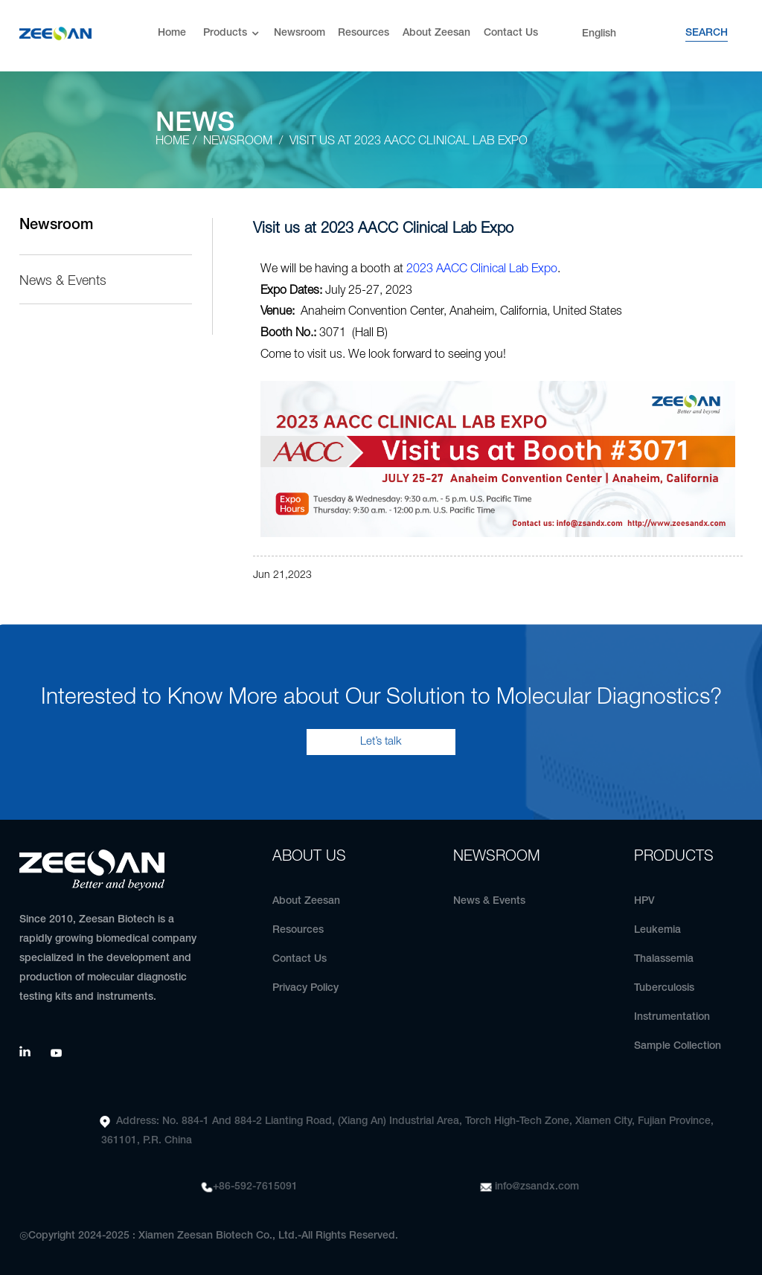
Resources (363, 33)
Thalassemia (664, 959)
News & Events (62, 281)
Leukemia (657, 930)
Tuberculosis (664, 988)
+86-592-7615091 (255, 1187)
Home (172, 33)
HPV (644, 901)
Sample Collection (677, 1046)
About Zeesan (436, 33)
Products (232, 34)
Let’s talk (381, 741)
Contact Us (511, 33)
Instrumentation (672, 1017)
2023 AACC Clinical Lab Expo (481, 269)
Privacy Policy (305, 988)
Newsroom (299, 33)
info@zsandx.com (537, 1187)
